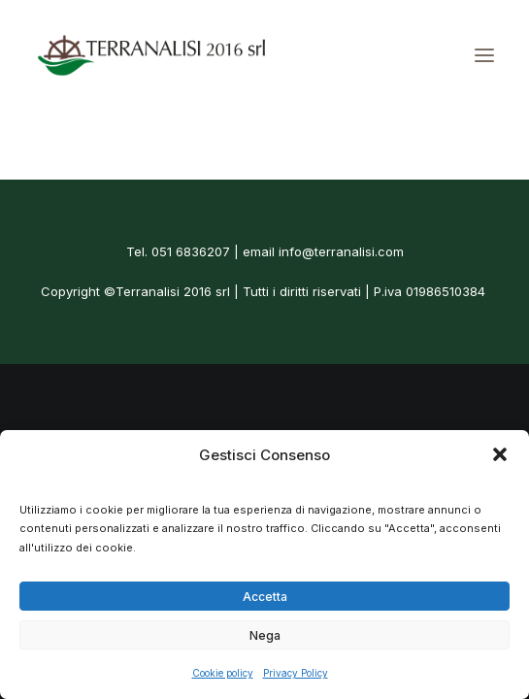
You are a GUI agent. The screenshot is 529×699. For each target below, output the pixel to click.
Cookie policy (222, 673)
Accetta (265, 596)
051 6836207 (190, 251)
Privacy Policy (295, 673)
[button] (500, 454)
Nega (265, 635)
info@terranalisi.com (341, 251)
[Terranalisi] (151, 55)
